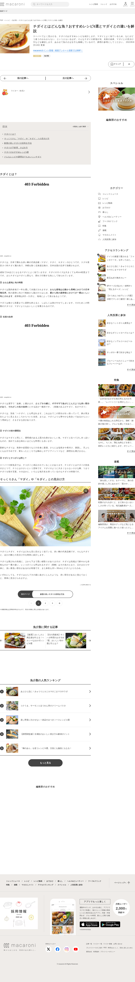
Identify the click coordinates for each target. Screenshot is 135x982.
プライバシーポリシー (107, 952)
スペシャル (62, 885)
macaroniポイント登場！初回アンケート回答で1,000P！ (58, 50)
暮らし (60, 881)
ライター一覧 (97, 944)
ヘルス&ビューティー (75, 881)
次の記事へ (68, 78)
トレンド (103, 4)
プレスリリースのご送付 (94, 948)
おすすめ (113, 4)
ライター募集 (107, 944)
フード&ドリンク (94, 881)
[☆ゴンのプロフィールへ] (45, 92)
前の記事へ (22, 78)
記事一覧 (89, 944)
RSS (105, 947)
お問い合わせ (117, 944)
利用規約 (96, 952)
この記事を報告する (85, 584)
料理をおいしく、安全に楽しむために (120, 948)
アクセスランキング (45, 885)
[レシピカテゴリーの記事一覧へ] (37, 55)
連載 (15, 885)
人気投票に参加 (76, 885)
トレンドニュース (13, 881)
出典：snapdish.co (5, 256)
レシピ (26, 881)
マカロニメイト (28, 885)
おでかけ (49, 881)
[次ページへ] (59, 603)
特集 (8, 885)
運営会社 (89, 952)
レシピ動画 (93, 4)
